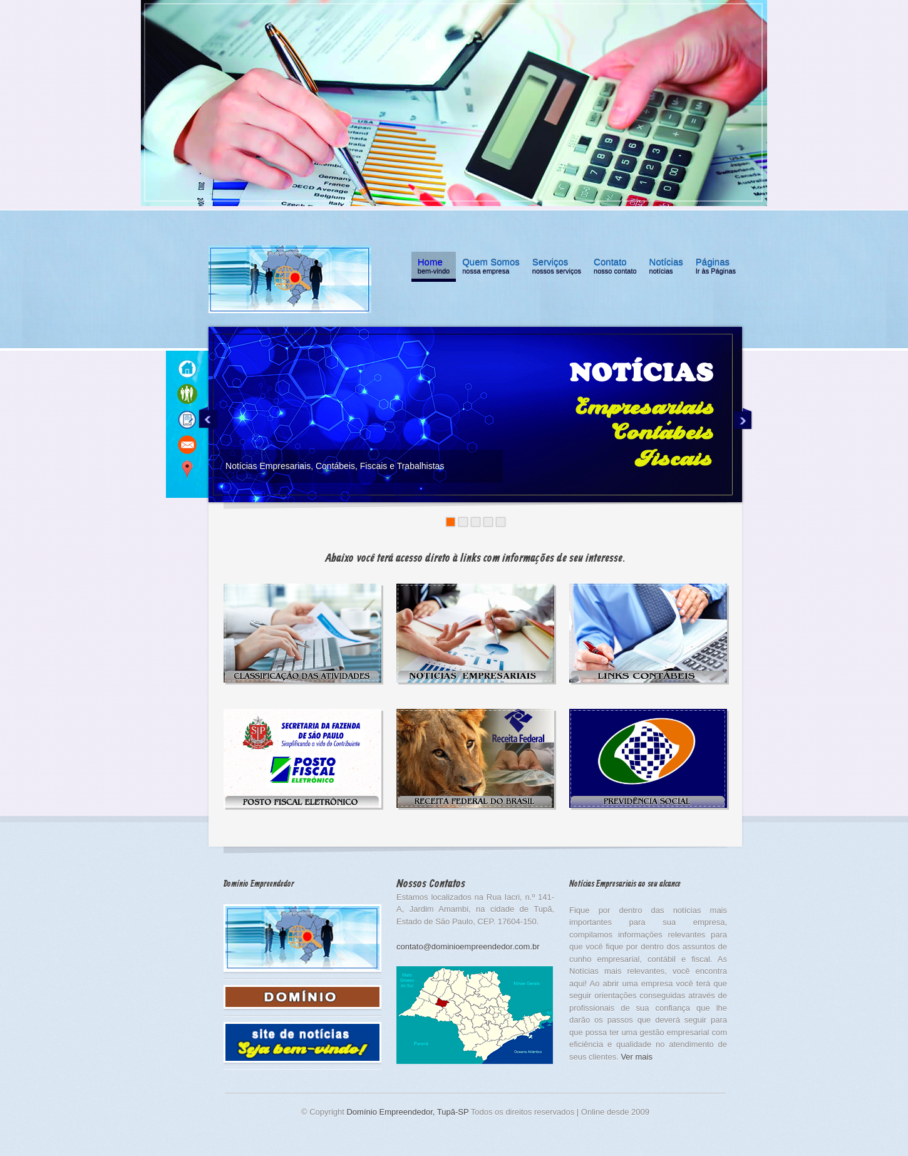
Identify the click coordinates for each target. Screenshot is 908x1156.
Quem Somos (491, 268)
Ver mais (637, 1056)
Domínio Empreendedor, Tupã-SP (407, 1112)
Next (742, 418)
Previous (208, 418)
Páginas (716, 268)
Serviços (556, 268)
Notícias (666, 268)
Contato (615, 268)
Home (434, 268)
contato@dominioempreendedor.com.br (468, 946)
